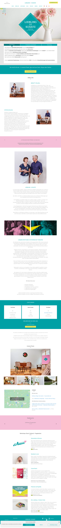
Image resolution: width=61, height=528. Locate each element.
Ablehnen (41, 524)
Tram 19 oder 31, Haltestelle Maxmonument (41, 408)
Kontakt (40, 6)
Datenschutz (15, 518)
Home (13, 6)
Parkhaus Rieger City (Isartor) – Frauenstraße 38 (41, 395)
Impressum (6, 519)
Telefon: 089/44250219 (30, 324)
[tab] (12, 45)
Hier (32, 449)
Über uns (17, 6)
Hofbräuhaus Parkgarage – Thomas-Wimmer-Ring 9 (44, 398)
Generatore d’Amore (48, 312)
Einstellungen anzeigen (53, 524)
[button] (59, 522)
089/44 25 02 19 (7, 3)
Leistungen (22, 6)
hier (39, 510)
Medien (36, 6)
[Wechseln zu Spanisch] (49, 6)
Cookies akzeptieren (29, 524)
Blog (27, 6)
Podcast (31, 6)
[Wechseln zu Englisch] (46, 6)
